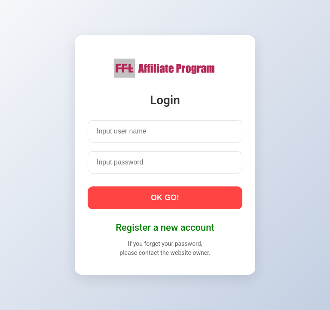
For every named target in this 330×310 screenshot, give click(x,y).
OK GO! (165, 197)
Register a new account (165, 227)
